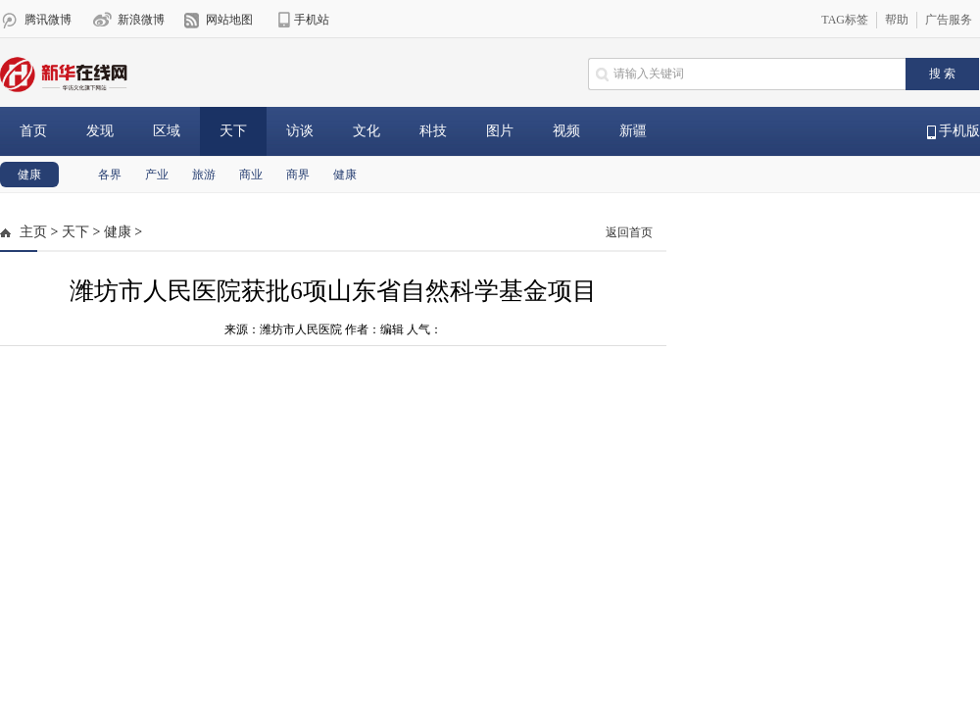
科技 (433, 131)
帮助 (896, 19)
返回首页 (629, 232)
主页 (33, 232)
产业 (157, 174)
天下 (233, 131)
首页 (33, 131)
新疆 (633, 131)
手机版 (954, 131)
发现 (100, 131)
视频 (566, 131)
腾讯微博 (48, 19)
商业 (251, 174)
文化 (366, 131)
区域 (166, 131)
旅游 (204, 174)
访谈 (300, 131)
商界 (298, 174)
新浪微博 (141, 19)
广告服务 (948, 19)
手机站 (311, 19)
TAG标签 (844, 19)
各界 (110, 174)
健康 (29, 174)
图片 (500, 131)
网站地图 (229, 19)
